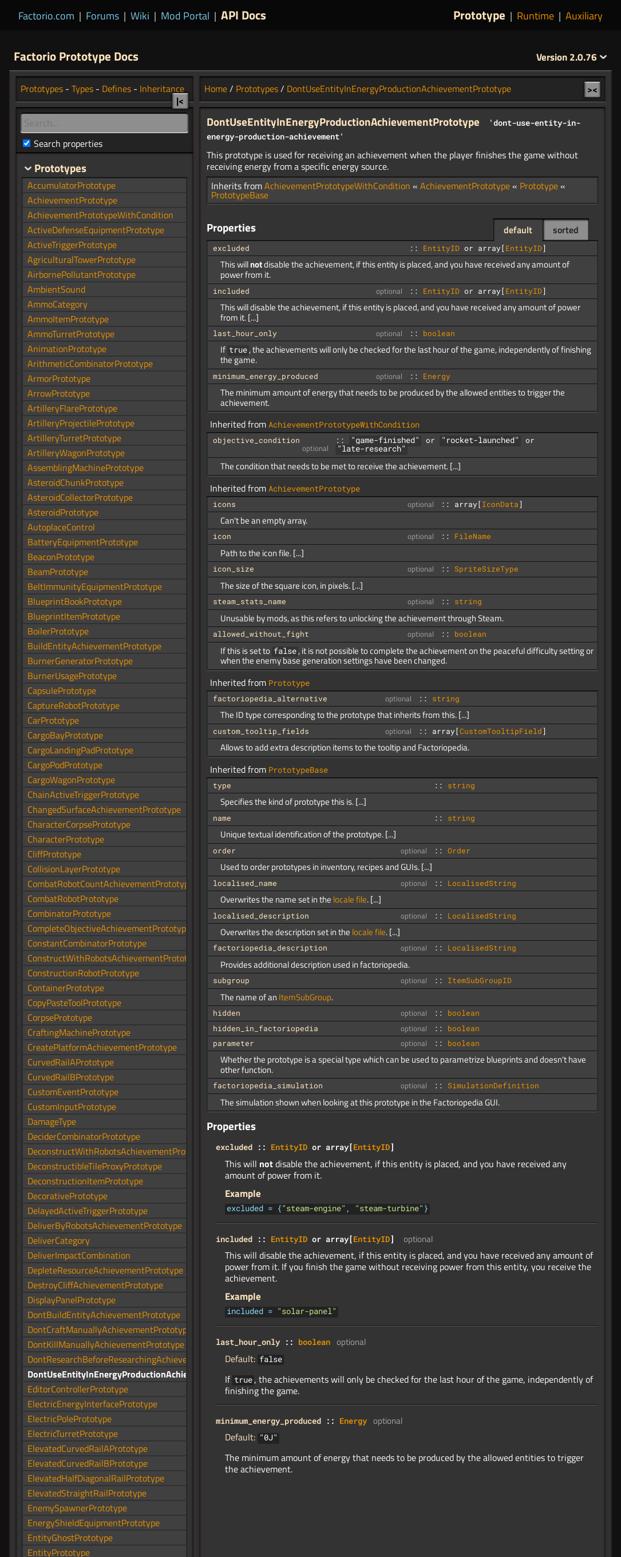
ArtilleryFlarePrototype (72, 408)
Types (82, 88)
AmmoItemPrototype (68, 319)
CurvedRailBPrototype (70, 1077)
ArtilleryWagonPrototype (76, 453)
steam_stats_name (249, 601)
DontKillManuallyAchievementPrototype (105, 1344)
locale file (350, 899)
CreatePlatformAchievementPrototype (102, 1047)
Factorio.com (46, 15)
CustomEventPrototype (72, 1092)
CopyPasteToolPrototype (74, 1002)
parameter (233, 1043)
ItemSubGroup (305, 997)
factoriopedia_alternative (270, 698)
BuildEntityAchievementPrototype (94, 646)
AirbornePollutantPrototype (81, 274)
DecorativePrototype (67, 1196)
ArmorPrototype (58, 378)
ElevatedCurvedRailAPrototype (87, 1448)
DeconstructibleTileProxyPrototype (94, 1166)
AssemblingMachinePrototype (85, 467)
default (518, 230)
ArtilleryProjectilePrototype (81, 423)
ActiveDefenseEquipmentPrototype (95, 230)
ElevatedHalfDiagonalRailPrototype (95, 1478)
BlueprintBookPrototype (74, 601)
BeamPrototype (57, 571)
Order (459, 850)
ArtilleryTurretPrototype (74, 438)
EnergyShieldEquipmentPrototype (93, 1523)
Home (215, 88)
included (231, 291)
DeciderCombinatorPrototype (83, 1136)
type (222, 785)
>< (592, 89)
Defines (116, 88)
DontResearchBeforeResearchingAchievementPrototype (136, 1359)
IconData (500, 504)
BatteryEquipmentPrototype (82, 542)
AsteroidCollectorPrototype (80, 497)
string (468, 601)
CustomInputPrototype (71, 1106)
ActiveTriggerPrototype (72, 244)
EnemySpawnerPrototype (77, 1508)
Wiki (139, 15)
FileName (472, 536)
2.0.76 (571, 57)
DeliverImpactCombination (78, 1255)
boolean (439, 333)
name (222, 818)
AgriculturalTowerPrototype (81, 259)
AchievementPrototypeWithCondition (337, 186)
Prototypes (257, 88)
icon (222, 536)
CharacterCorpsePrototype (78, 824)
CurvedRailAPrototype (70, 1062)
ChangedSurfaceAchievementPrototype (104, 809)
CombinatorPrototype (69, 913)
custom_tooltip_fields (261, 731)
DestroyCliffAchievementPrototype (95, 1285)
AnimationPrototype (66, 349)
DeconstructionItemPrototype (85, 1181)
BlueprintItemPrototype (73, 616)
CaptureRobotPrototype (73, 705)
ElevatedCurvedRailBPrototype (87, 1463)
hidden (226, 1013)
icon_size (233, 569)
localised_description (261, 916)
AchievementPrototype (465, 186)
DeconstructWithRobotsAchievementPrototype (119, 1151)
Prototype (479, 15)
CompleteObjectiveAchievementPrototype (109, 928)
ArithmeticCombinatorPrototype (90, 363)
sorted (566, 230)
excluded (231, 248)
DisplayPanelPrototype (71, 1300)
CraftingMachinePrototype (78, 1032)
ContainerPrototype (65, 988)
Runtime (535, 15)
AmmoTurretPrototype (70, 334)
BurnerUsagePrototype (72, 675)
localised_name (245, 883)
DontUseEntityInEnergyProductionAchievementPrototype (399, 88)
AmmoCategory (57, 304)
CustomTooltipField (501, 731)
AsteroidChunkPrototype (75, 482)
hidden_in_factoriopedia (265, 1028)
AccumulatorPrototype (71, 185)
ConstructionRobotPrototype (83, 973)
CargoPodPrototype (64, 765)
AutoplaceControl (61, 527)
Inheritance (162, 88)
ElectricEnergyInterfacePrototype (92, 1404)
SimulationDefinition (493, 1085)
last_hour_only (245, 333)
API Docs (243, 15)
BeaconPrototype (60, 557)
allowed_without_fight (261, 634)
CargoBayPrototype (65, 735)
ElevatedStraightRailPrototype (87, 1493)
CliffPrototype (54, 854)
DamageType (51, 1121)
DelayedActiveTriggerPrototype (87, 1210)
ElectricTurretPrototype (72, 1433)
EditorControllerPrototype (77, 1389)
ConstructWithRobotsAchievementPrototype (114, 958)
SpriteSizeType (486, 569)
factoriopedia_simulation (268, 1085)
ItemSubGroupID (480, 980)
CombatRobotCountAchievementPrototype (110, 884)
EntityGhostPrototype (70, 1537)
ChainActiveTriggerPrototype (83, 794)
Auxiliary (584, 15)
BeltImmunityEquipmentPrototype (94, 586)
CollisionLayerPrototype (73, 869)
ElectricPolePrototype (69, 1419)
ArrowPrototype (58, 393)
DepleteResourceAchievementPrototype (105, 1270)
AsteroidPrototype (62, 512)
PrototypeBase (239, 195)
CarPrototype (53, 720)
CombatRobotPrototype (72, 898)
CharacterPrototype (65, 839)
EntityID (441, 248)
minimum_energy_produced (265, 376)
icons (224, 504)
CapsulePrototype (61, 690)
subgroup (231, 980)
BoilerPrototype (58, 631)
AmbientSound (56, 289)
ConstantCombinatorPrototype (87, 943)
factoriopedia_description (270, 948)
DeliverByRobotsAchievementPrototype (104, 1225)
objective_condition (256, 440)
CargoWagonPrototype (71, 780)
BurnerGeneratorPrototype (80, 661)
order (224, 850)
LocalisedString (482, 883)
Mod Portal (185, 15)
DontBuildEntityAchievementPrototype (103, 1315)
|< (180, 100)
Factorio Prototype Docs (76, 56)
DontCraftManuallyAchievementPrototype (109, 1329)
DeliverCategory (58, 1240)
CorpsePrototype (59, 1017)
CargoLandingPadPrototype (80, 750)
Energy (436, 376)
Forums (102, 15)
